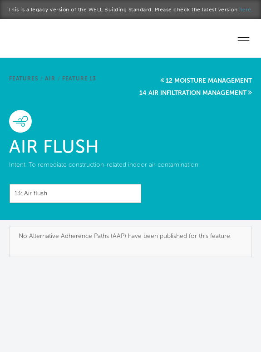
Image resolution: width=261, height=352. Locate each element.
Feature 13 (79, 78)
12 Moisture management (209, 80)
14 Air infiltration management (192, 93)
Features (23, 78)
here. (246, 9)
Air (50, 78)
